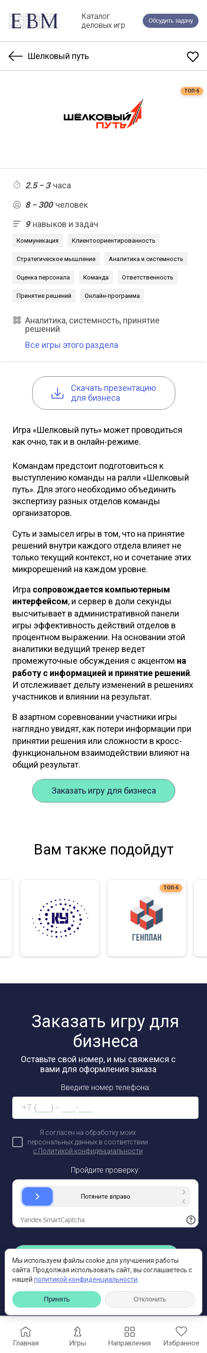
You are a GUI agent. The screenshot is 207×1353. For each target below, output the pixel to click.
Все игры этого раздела (71, 345)
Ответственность (147, 277)
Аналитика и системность (146, 258)
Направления (129, 1335)
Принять (57, 1299)
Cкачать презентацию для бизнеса (104, 393)
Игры (77, 1335)
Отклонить (150, 1299)
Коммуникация (38, 240)
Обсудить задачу (170, 20)
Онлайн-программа (112, 295)
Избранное (181, 1335)
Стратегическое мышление (56, 258)
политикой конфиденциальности (86, 1279)
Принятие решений (44, 295)
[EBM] (34, 21)
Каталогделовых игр (103, 21)
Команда (96, 277)
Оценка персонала (43, 277)
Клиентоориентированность (113, 240)
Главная (26, 1335)
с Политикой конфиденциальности (88, 1151)
